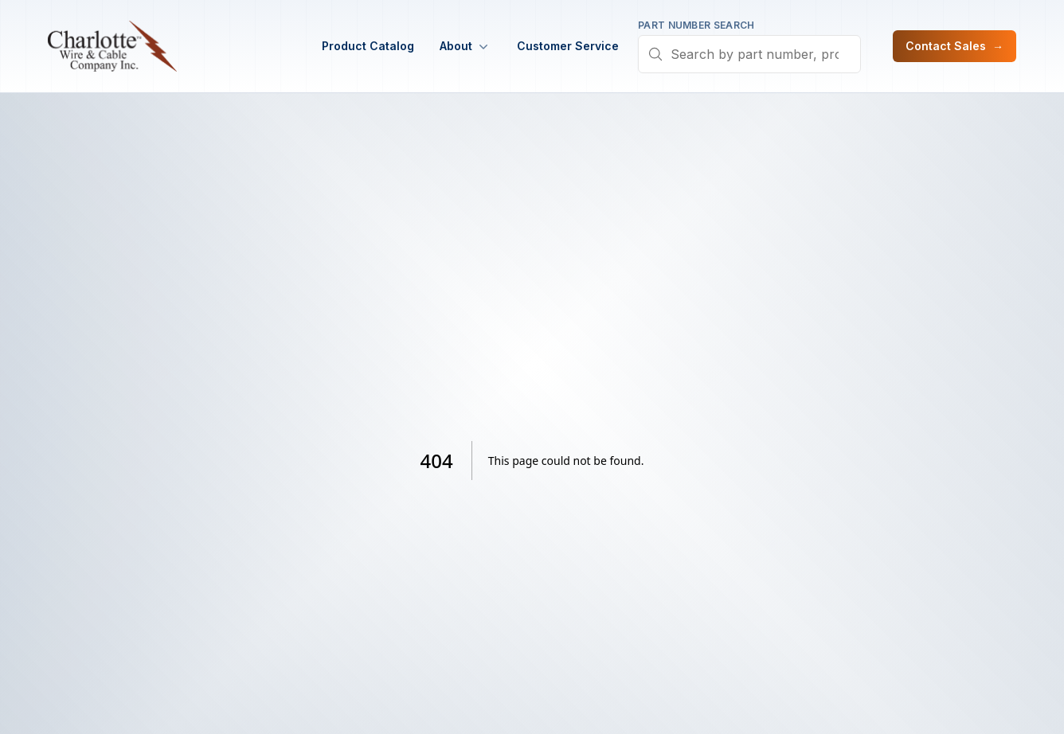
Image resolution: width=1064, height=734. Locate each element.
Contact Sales (954, 46)
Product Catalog (368, 46)
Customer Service (568, 46)
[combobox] (749, 54)
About (465, 46)
